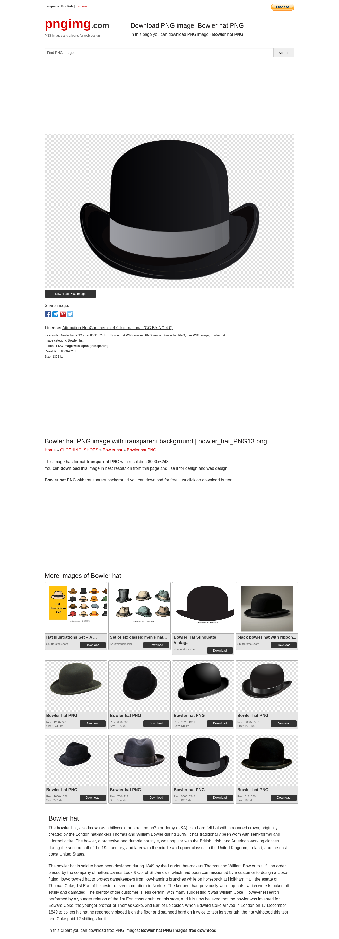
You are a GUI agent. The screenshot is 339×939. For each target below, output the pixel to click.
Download (92, 645)
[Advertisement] (169, 98)
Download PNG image (70, 294)
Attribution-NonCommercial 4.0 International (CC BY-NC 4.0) (117, 328)
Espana (81, 6)
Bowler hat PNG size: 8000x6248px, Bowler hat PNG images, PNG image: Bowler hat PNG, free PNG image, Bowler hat (142, 335)
